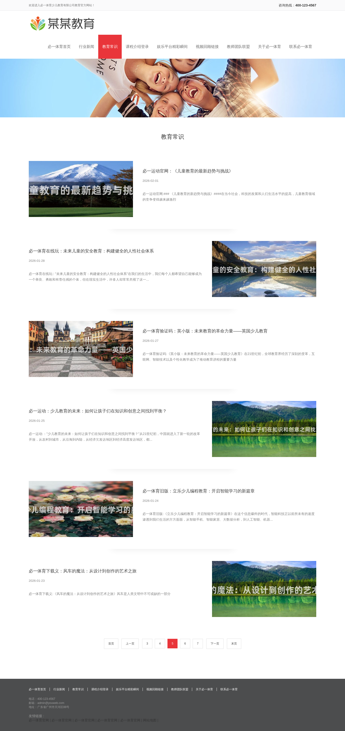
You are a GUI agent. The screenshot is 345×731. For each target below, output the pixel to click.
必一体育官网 (39, 720)
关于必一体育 (204, 689)
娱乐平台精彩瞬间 (127, 689)
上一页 (130, 643)
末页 (234, 643)
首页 (111, 643)
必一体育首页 (37, 689)
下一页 (215, 643)
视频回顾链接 (155, 689)
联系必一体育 (229, 689)
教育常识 (78, 689)
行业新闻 (59, 689)
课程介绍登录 (100, 689)
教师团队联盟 (179, 689)
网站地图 (149, 720)
